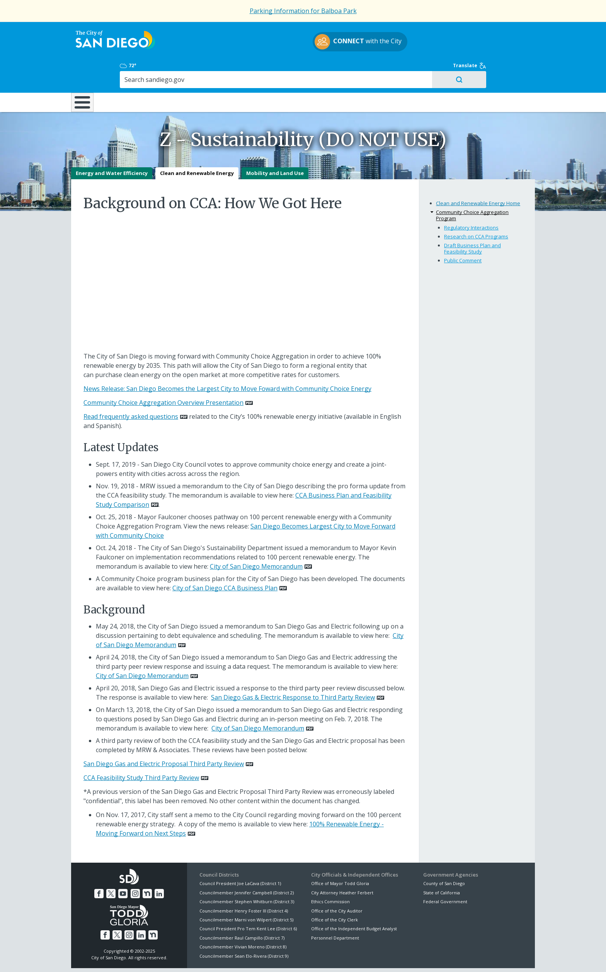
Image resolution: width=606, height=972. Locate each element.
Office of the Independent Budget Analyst (354, 901)
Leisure (136, 69)
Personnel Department (335, 911)
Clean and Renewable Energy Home (478, 176)
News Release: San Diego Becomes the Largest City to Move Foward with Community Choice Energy (227, 361)
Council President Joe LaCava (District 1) (240, 856)
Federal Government (445, 874)
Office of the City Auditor (337, 883)
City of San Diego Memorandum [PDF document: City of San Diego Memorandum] (256, 539)
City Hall (496, 69)
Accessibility (286, 956)
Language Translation (337, 956)
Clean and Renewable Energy (197, 146)
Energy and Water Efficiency (112, 146)
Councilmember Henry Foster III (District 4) (243, 883)
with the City (301, 43)
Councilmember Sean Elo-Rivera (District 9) (243, 928)
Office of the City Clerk (334, 893)
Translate (518, 31)
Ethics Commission (330, 874)
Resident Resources (206, 69)
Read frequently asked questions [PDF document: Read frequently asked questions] (130, 389)
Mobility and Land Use (275, 146)
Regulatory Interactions (471, 200)
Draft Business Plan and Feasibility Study (472, 221)
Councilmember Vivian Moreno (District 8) (242, 920)
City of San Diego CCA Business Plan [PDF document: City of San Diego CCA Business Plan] (224, 561)
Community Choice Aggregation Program (472, 188)
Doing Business (276, 69)
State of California (441, 865)
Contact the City (391, 956)
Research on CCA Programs (476, 209)
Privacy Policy (246, 956)
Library (346, 69)
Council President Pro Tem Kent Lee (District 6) (248, 901)
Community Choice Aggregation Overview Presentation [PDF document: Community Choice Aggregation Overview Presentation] (163, 375)
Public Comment (463, 232)
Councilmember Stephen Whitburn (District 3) (246, 874)
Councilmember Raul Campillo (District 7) (241, 911)
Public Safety (420, 69)
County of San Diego (444, 856)
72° (427, 31)
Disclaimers (206, 956)
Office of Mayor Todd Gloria (340, 856)
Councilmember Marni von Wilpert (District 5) (246, 893)
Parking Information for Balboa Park (303, 11)
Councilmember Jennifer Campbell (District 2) (246, 865)
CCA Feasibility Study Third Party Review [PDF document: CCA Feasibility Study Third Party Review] (141, 750)
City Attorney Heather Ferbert (342, 865)
